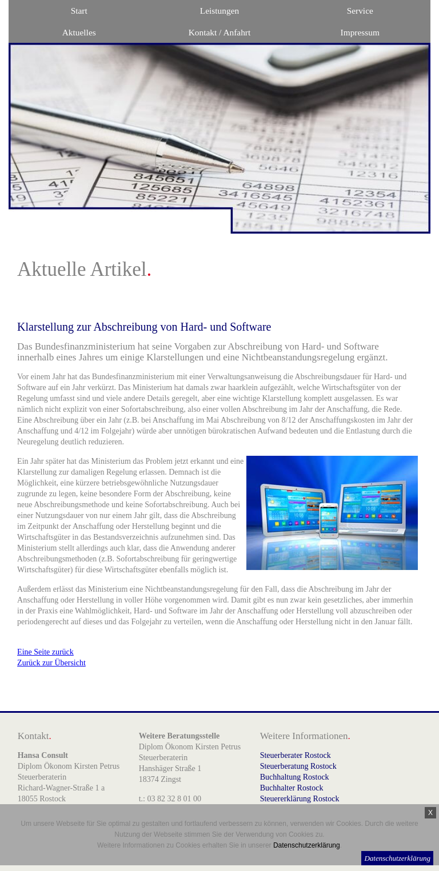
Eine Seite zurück (45, 652)
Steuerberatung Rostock (298, 766)
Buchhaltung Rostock (294, 777)
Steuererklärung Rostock (300, 798)
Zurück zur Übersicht (51, 663)
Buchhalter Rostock (292, 788)
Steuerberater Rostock (295, 755)
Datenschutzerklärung (397, 858)
